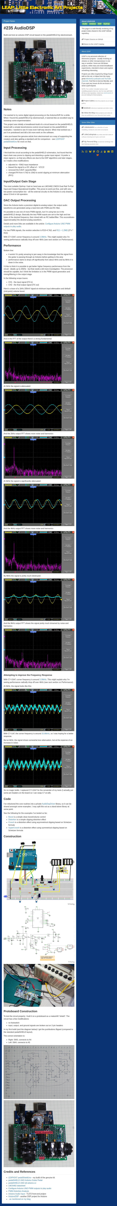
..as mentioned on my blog (19, 1199)
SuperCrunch (13, 828)
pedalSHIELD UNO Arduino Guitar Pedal (25, 1180)
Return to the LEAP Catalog (93, 44)
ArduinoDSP (13, 1196)
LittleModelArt (107, 93)
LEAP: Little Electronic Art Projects (42, 7)
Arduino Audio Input (16, 1194)
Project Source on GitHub (92, 39)
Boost (10, 817)
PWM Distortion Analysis (18, 1191)
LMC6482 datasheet (16, 1186)
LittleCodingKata (97, 135)
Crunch (11, 822)
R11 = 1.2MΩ (62, 230)
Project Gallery (97, 102)
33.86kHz (46, 734)
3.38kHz (43, 237)
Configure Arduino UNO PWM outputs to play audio (29, 1188)
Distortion (12, 820)
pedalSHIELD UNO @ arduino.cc (22, 1183)
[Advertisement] (97, 171)
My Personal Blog (97, 143)
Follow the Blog (97, 114)
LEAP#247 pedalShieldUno (19, 1178)
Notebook (97, 108)
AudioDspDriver (48, 804)
